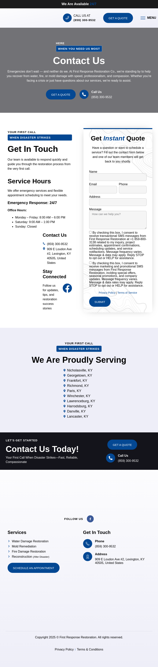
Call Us (96, 92)
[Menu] (143, 18)
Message (95, 209)
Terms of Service (127, 292)
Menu (151, 17)
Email (93, 184)
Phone (123, 184)
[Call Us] (84, 94)
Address (94, 196)
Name (93, 171)
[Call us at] (67, 17)
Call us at (82, 15)
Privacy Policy (107, 292)
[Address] (87, 556)
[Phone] (87, 543)
